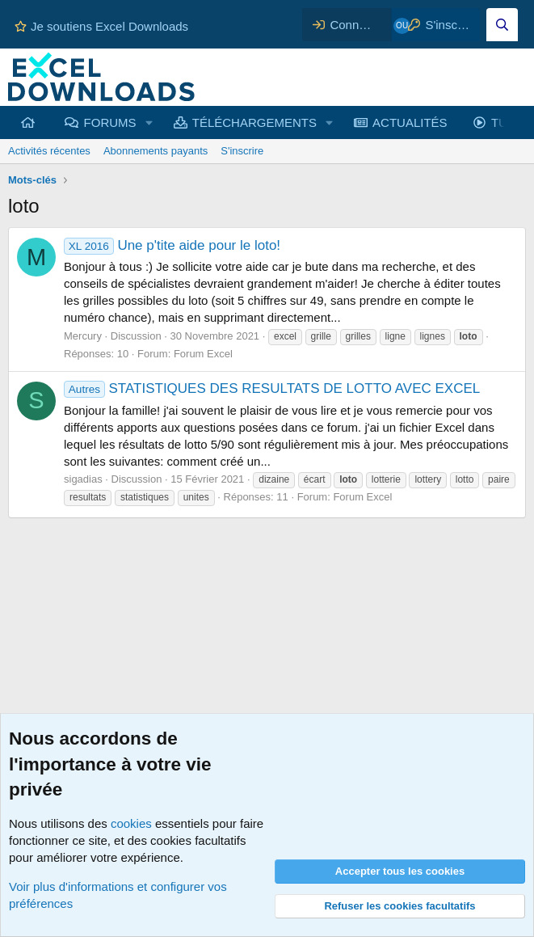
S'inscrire (242, 151)
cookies (131, 823)
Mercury (83, 336)
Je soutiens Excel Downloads (101, 26)
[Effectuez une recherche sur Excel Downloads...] (502, 24)
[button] (148, 122)
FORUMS (110, 122)
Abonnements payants (155, 151)
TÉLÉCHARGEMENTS (254, 122)
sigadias (83, 479)
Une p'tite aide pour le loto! (172, 245)
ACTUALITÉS (410, 122)
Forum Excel (203, 354)
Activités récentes (49, 151)
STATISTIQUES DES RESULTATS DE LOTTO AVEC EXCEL (272, 388)
